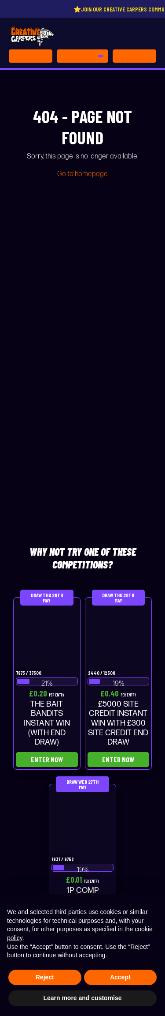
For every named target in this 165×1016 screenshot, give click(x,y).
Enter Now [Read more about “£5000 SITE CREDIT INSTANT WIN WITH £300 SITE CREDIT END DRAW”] (118, 759)
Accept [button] (120, 977)
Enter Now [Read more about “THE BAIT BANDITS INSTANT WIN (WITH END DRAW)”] (47, 759)
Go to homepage (82, 174)
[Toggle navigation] (134, 56)
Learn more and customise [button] (82, 997)
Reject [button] (45, 977)
